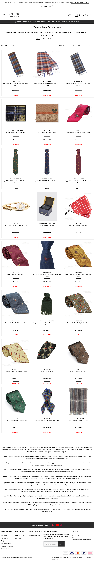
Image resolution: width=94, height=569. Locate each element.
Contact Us (4, 538)
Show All (63, 45)
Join (61, 544)
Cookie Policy (5, 549)
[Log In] (76, 15)
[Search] (80, 15)
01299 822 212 (78, 535)
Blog (2, 541)
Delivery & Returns (34, 535)
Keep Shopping (47, 6)
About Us (4, 535)
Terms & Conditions (7, 546)
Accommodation (6, 543)
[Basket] (85, 15)
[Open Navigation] (90, 15)
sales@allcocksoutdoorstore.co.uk (81, 539)
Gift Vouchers (19, 538)
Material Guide (19, 535)
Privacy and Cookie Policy (80, 3)
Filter (15, 45)
